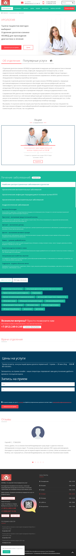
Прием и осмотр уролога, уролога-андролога (15, 293)
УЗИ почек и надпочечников (50, 305)
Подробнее (38, 161)
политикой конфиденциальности (62, 402)
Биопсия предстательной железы (12, 289)
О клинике (18, 8)
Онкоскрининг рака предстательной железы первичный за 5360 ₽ (38, 149)
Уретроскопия (28, 309)
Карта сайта (15, 515)
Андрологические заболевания (15, 205)
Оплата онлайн (69, 8)
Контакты (45, 8)
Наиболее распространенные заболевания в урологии (25, 184)
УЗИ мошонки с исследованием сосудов (31, 301)
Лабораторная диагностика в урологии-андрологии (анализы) (43, 289)
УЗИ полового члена (32, 305)
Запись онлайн (55, 8)
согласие (20, 402)
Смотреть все (36, 177)
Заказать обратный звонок (32, 327)
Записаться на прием (11, 47)
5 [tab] (43, 462)
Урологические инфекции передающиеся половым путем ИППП (30, 194)
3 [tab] (38, 462)
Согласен (6, 552)
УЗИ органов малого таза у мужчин (13, 305)
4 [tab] (40, 462)
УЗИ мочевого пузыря (9, 301)
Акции (38, 8)
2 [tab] (35, 462)
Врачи (26, 8)
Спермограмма (36, 293)
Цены (32, 8)
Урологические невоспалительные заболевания (22, 200)
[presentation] (14, 396)
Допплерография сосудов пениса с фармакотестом (52, 297)
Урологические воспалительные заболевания (21, 189)
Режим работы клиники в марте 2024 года (13, 540)
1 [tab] (33, 462)
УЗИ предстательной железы (11, 309)
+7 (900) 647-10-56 (51, 3)
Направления (7, 8)
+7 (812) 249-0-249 (51, 1)
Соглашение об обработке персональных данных (47, 553)
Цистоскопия (39, 309)
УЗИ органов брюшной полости (54, 301)
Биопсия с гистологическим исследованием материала (18, 297)
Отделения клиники (8, 498)
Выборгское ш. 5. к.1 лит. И (32, 3)
